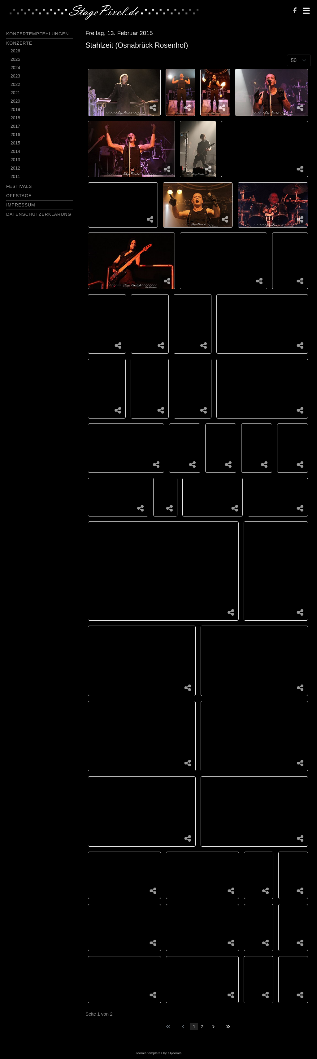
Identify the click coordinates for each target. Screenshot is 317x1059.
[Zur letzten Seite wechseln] (228, 1026)
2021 (15, 92)
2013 (15, 159)
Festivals (19, 186)
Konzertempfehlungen (37, 33)
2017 (15, 126)
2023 (15, 75)
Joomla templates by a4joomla (159, 1053)
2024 (15, 67)
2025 (15, 59)
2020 (15, 101)
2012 (15, 168)
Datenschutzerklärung (38, 214)
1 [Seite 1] (194, 1026)
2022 (15, 84)
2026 (15, 50)
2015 (15, 142)
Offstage (19, 195)
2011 (15, 176)
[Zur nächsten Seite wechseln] (213, 1026)
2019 (15, 109)
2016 (15, 134)
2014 (15, 151)
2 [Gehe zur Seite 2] (202, 1026)
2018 (15, 117)
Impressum (20, 204)
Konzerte (19, 43)
